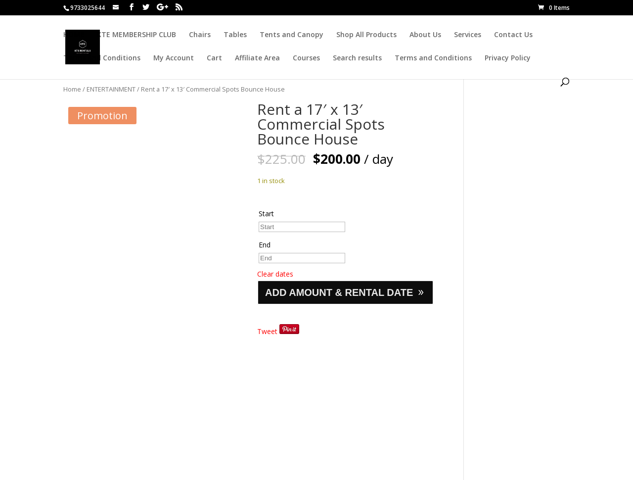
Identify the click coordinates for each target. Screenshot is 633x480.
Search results (357, 58)
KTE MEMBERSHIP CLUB (136, 35)
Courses (306, 58)
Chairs (200, 35)
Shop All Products (366, 35)
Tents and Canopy (291, 35)
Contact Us (513, 35)
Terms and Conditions (433, 58)
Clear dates (275, 274)
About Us (425, 35)
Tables (235, 35)
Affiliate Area (257, 58)
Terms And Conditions (101, 58)
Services (467, 35)
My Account (173, 58)
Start (266, 213)
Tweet (267, 331)
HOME (73, 35)
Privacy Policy (508, 58)
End (265, 244)
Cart (214, 58)
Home (72, 89)
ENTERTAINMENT (111, 89)
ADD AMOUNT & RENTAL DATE (339, 292)
